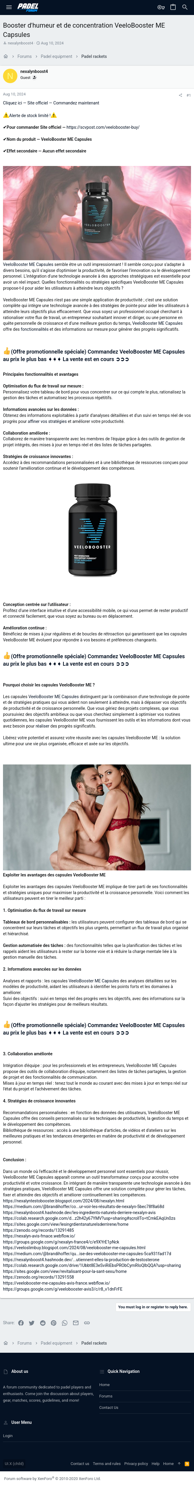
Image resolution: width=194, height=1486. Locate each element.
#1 (189, 95)
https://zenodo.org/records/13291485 (38, 1230)
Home (104, 1384)
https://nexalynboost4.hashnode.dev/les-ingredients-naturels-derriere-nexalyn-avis (79, 1212)
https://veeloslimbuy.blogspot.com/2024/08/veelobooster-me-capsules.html (74, 1247)
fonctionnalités (35, 329)
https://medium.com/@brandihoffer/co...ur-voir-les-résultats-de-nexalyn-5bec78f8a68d (83, 1206)
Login (8, 1435)
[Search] (185, 7)
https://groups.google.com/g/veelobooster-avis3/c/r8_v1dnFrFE (62, 1289)
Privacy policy (136, 1463)
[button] (9, 7)
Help (155, 1463)
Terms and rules (107, 1463)
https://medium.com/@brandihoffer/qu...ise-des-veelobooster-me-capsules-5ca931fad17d (87, 1253)
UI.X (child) (14, 1463)
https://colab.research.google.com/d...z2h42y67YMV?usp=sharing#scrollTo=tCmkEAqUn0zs (89, 1218)
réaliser (42, 726)
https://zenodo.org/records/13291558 (38, 1277)
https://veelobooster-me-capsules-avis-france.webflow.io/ (56, 1283)
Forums (106, 1396)
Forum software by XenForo (52, 1478)
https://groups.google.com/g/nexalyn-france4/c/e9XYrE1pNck (61, 1242)
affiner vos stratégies (48, 421)
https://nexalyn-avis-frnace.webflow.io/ (39, 1236)
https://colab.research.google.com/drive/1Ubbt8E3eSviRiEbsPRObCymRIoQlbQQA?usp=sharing (92, 1265)
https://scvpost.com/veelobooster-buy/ (103, 127)
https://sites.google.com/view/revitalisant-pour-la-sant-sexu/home (65, 1271)
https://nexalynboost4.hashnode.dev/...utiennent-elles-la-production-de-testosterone (81, 1259)
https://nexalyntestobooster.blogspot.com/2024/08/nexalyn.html (63, 1200)
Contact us (109, 1407)
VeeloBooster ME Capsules (28, 264)
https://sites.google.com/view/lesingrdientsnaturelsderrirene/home (65, 1224)
